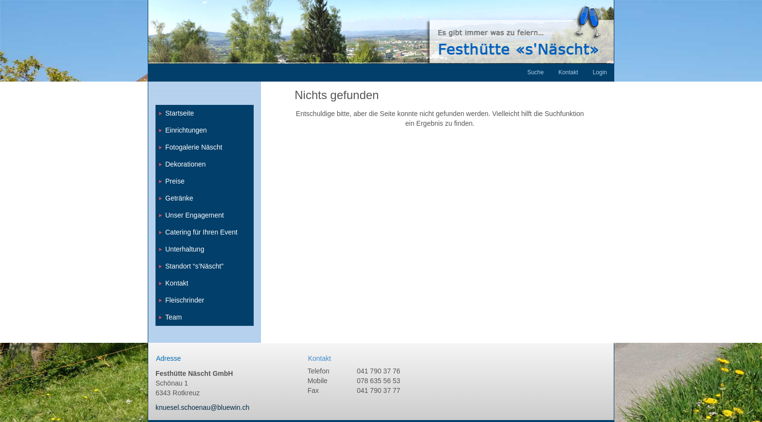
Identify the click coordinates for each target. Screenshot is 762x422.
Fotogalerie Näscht (194, 147)
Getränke (179, 198)
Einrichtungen (186, 130)
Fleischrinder (184, 300)
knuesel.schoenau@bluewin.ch (202, 407)
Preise (175, 181)
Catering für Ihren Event (201, 232)
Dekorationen (185, 164)
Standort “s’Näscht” (194, 266)
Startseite (179, 113)
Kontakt (176, 283)
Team (173, 317)
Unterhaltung (184, 249)
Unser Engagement (194, 215)
